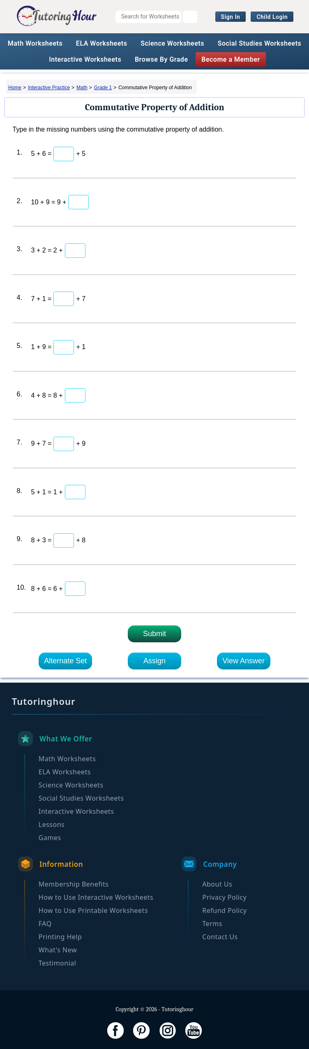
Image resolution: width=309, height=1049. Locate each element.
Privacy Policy (224, 897)
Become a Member (230, 59)
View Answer (243, 661)
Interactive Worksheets (85, 59)
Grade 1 (103, 87)
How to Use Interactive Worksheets (96, 897)
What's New (58, 949)
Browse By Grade (161, 59)
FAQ (45, 923)
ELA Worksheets (101, 43)
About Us (217, 884)
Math (82, 87)
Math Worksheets (35, 43)
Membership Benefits (74, 884)
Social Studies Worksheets (260, 43)
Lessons (52, 824)
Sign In (230, 17)
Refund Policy (224, 910)
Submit (154, 634)
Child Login (272, 17)
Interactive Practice (49, 87)
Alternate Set (65, 661)
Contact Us (220, 936)
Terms (212, 923)
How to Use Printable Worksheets (93, 910)
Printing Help (60, 936)
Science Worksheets (172, 43)
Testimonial (57, 963)
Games (50, 837)
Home (14, 87)
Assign (154, 661)
